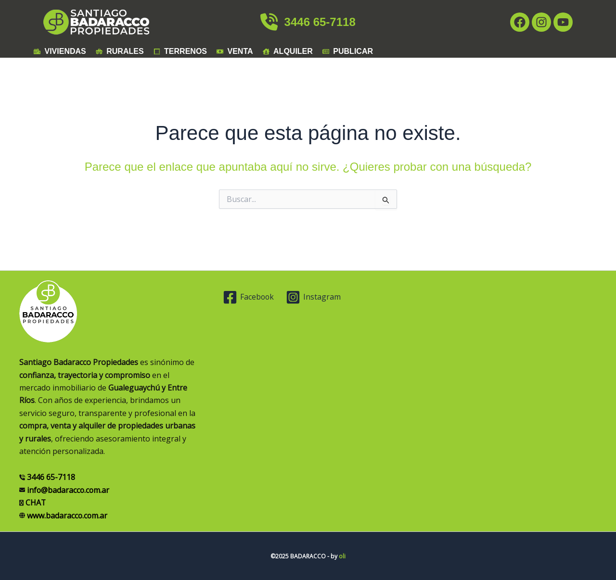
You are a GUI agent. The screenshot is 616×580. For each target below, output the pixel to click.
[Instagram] (314, 297)
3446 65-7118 (307, 21)
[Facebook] (249, 297)
